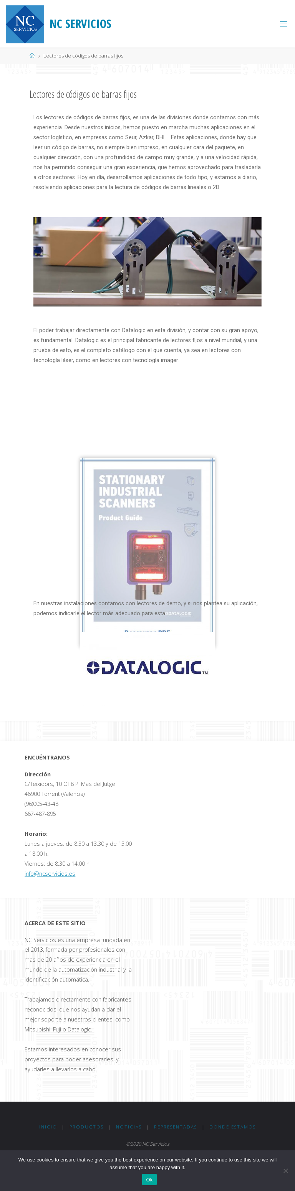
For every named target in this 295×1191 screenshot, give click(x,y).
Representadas (175, 1127)
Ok (149, 1180)
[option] (147, 261)
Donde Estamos (232, 1127)
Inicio (48, 1127)
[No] (285, 1171)
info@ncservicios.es (50, 873)
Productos (87, 1127)
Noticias (129, 1127)
